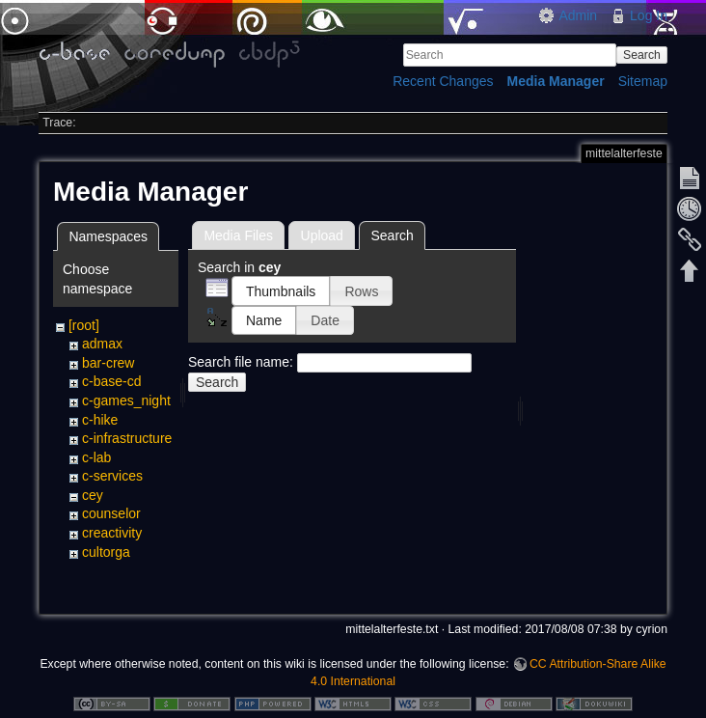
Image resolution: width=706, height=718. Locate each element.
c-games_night (126, 400)
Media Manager (556, 81)
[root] (83, 325)
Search (642, 55)
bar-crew (108, 363)
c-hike (100, 420)
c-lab (96, 457)
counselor (111, 513)
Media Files (238, 235)
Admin (577, 15)
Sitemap (642, 81)
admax (102, 343)
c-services (112, 475)
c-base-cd (111, 381)
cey (92, 495)
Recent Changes (443, 81)
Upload (322, 235)
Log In (648, 15)
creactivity (112, 532)
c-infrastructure (127, 438)
